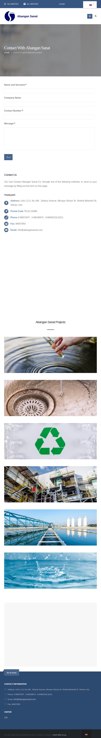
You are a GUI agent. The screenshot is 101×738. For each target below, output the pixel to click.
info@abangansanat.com (25, 697)
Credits (62, 4)
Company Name (12, 98)
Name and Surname (15, 85)
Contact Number (13, 111)
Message (9, 123)
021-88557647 (11, 4)
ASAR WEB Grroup (60, 732)
